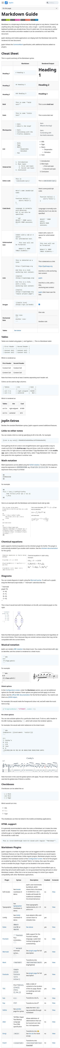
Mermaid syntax (36, 580)
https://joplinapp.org (45, 266)
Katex (4, 927)
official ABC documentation (21, 695)
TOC (4, 989)
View (53, 892)
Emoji (4, 1034)
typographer (17, 906)
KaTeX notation (35, 465)
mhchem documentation (49, 548)
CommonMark (18, 45)
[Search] (52, 2)
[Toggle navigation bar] (2, 2)
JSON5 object (12, 697)
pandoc (18, 1009)
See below (17, 330)
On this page (7, 8)
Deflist (5, 1010)
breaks (18, 889)
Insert (4, 1043)
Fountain (6, 939)
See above (29, 927)
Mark (4, 962)
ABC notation (18, 649)
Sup (4, 1003)
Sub (4, 998)
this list (31, 1034)
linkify (18, 915)
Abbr (4, 1022)
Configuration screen (13, 690)
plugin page (33, 951)
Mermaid (6, 952)
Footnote (6, 974)
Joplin (40, 278)
